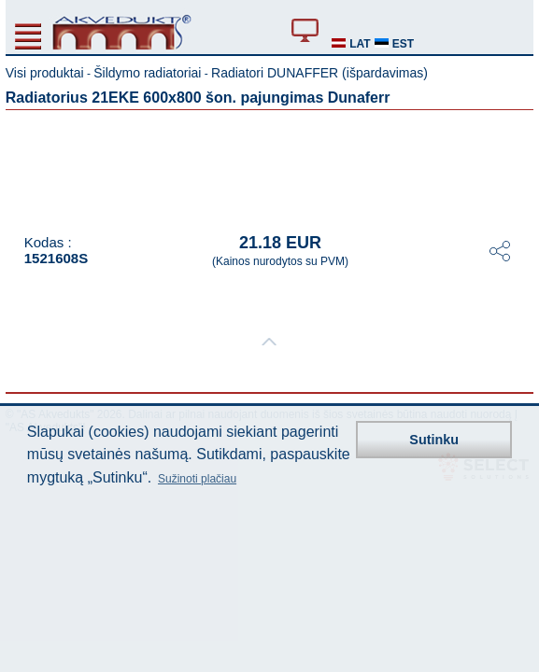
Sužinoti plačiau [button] (197, 478)
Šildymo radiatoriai (147, 72)
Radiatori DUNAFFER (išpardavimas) (319, 72)
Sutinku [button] (434, 439)
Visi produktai (45, 72)
